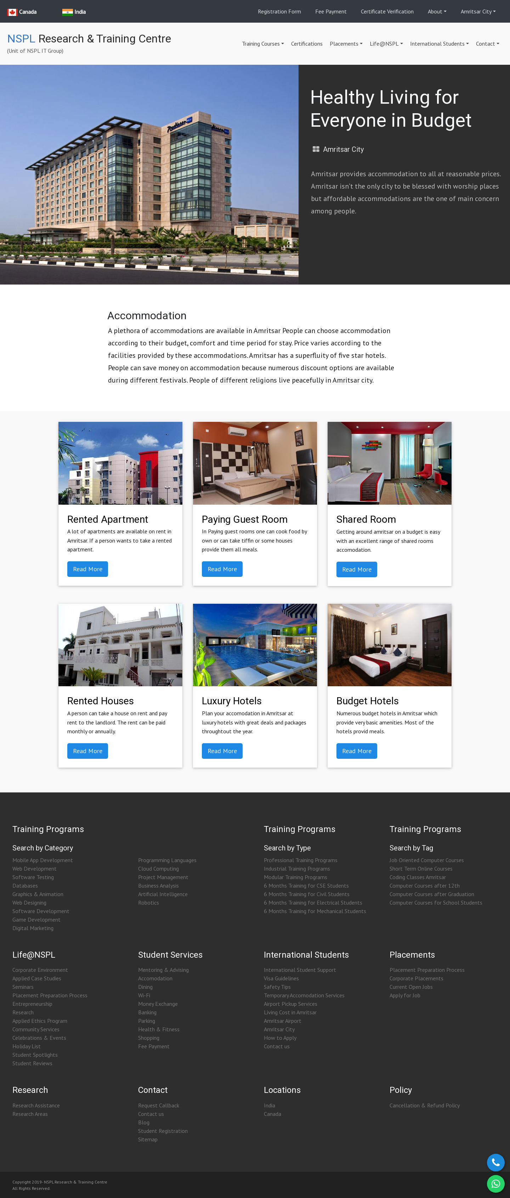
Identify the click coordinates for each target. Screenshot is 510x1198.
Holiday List (26, 1046)
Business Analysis (158, 885)
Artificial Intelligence (163, 894)
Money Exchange (158, 1003)
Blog (143, 1122)
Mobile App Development (42, 860)
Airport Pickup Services (290, 1003)
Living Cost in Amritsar (290, 1012)
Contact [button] (485, 43)
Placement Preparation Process (49, 995)
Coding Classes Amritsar (418, 877)
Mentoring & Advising (163, 969)
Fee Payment (331, 11)
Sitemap (148, 1139)
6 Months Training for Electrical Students (313, 902)
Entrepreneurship (32, 1003)
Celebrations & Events (39, 1037)
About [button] (435, 11)
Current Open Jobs (411, 986)
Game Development (36, 919)
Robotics (148, 902)
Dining (145, 986)
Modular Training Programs (295, 877)
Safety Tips (277, 986)
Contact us (277, 1046)
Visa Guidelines (281, 978)
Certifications (307, 43)
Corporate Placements (416, 978)
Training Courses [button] (261, 43)
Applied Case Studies (36, 978)
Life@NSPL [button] (384, 43)
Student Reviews (32, 1063)
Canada (272, 1113)
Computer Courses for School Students (436, 902)
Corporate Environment (40, 969)
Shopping (148, 1037)
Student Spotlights (35, 1054)
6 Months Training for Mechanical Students (315, 911)
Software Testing (33, 877)
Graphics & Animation (37, 894)
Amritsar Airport (282, 1020)
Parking (146, 1020)
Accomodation (155, 978)
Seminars (23, 986)
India (269, 1105)
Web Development (34, 868)
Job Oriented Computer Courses (427, 860)
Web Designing (29, 902)
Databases (25, 885)
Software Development (40, 911)
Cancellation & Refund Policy (425, 1105)
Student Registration (163, 1130)
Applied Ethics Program (39, 1020)
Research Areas (30, 1113)
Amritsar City (476, 11)
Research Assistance (36, 1105)
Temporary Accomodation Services (304, 995)
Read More (87, 569)
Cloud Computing (158, 868)
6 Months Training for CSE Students (306, 885)
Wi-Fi (144, 995)
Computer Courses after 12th (425, 885)
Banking (147, 1012)
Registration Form (279, 11)
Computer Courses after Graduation (432, 894)
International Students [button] (437, 43)
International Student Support (300, 969)
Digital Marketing (32, 928)
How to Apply (280, 1037)
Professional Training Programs (301, 860)
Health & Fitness (159, 1029)
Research (23, 1012)
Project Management (163, 877)
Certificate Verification (387, 11)
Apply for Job (405, 995)
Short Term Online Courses (421, 868)
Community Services (36, 1029)
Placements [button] (344, 43)
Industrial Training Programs (297, 868)
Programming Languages (167, 860)
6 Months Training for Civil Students (307, 894)
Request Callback (158, 1105)
